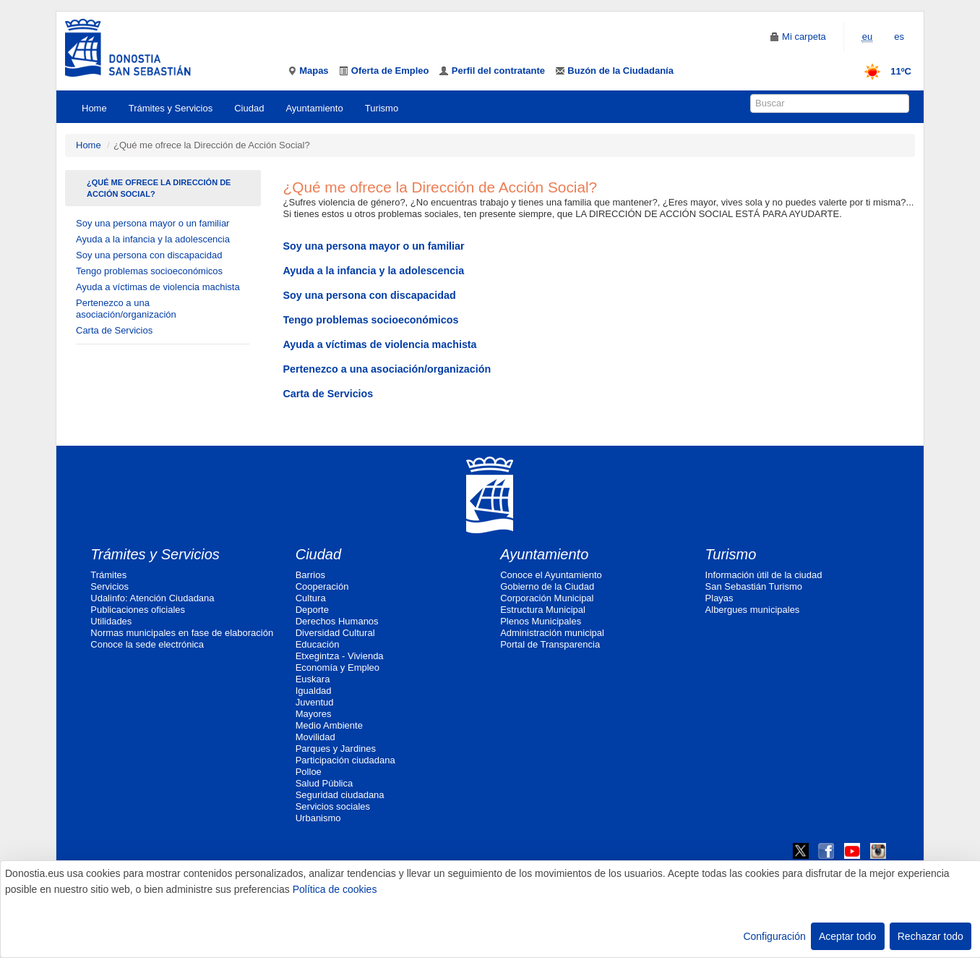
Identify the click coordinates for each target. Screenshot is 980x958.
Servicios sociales (333, 806)
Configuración (774, 936)
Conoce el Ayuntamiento (551, 574)
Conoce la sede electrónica (147, 644)
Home (94, 108)
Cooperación (322, 586)
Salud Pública (324, 783)
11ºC (882, 71)
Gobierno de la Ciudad (547, 586)
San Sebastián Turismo (753, 586)
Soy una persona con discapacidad (149, 255)
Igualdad (314, 690)
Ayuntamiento (314, 108)
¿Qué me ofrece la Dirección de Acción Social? (159, 188)
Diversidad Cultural (335, 632)
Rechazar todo (930, 936)
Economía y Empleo (337, 667)
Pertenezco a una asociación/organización (126, 308)
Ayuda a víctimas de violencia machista (158, 286)
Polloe (309, 771)
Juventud (315, 702)
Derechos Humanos (337, 621)
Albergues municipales (752, 609)
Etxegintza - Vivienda (340, 655)
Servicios (109, 586)
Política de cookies (335, 889)
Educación (318, 644)
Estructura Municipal (542, 609)
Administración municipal (552, 632)
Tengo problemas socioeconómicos (149, 271)
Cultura (311, 598)
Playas (719, 598)
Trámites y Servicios (171, 108)
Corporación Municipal (546, 598)
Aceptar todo (847, 936)
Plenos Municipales (540, 621)
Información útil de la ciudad (763, 574)
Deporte (312, 609)
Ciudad (249, 108)
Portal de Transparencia (550, 644)
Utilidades (111, 621)
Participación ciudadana (345, 760)
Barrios (310, 574)
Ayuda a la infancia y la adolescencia (153, 239)
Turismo (381, 108)
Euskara (313, 679)
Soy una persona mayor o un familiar (152, 223)
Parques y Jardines (336, 748)
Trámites (108, 574)
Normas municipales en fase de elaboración (181, 632)
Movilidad (315, 737)
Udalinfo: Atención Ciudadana (152, 598)
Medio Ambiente (329, 725)
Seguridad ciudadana (340, 794)
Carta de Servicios (114, 330)
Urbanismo (318, 818)
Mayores (314, 713)
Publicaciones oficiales (137, 609)
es (899, 36)
